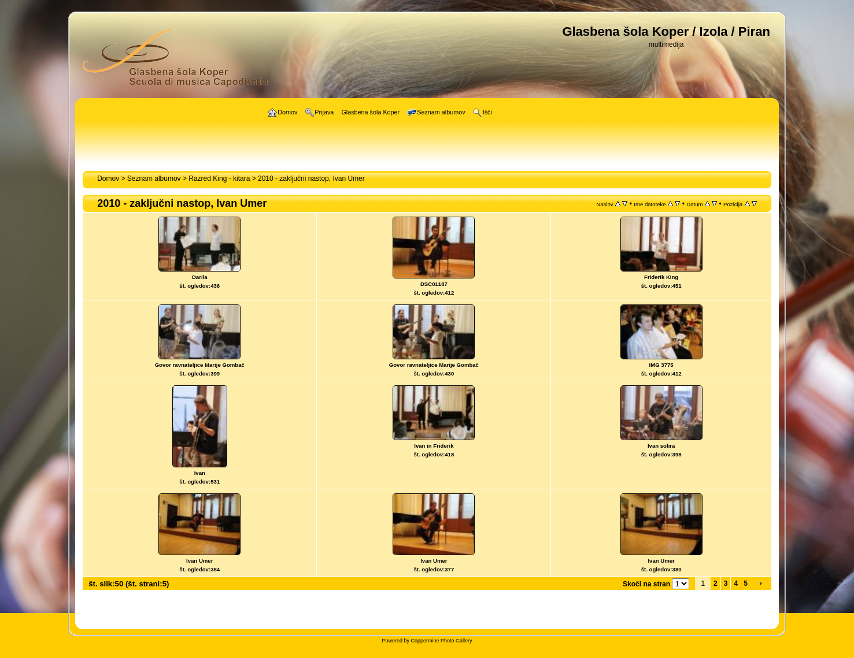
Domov (108, 178)
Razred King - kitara (219, 178)
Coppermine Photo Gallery (441, 641)
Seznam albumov (154, 178)
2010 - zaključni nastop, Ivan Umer (311, 178)
